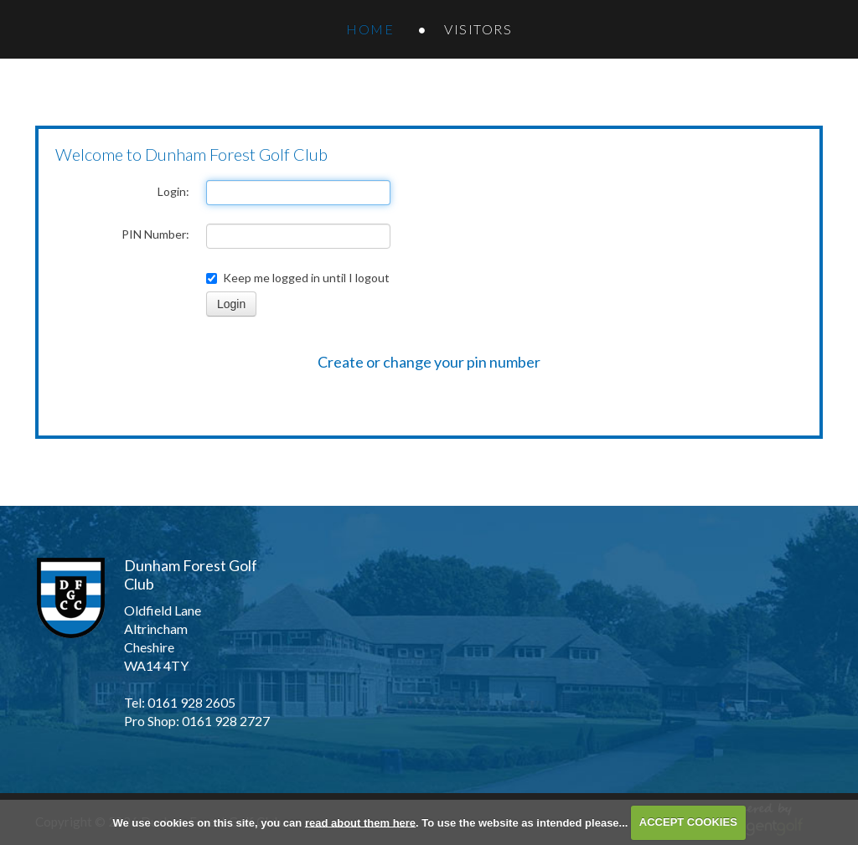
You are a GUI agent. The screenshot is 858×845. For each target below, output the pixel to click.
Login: (173, 191)
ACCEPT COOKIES (688, 822)
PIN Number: (155, 234)
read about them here (360, 822)
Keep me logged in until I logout (298, 278)
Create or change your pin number (429, 362)
